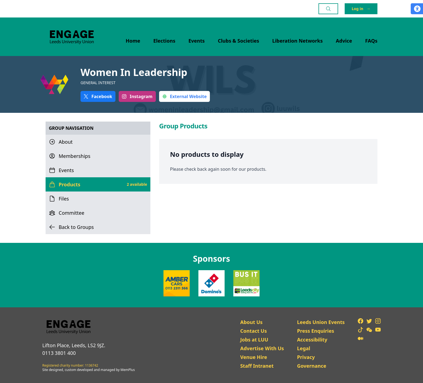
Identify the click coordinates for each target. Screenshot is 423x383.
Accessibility (312, 339)
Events (197, 40)
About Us (251, 322)
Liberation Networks (297, 40)
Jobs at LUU (254, 339)
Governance (311, 366)
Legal (303, 348)
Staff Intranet (256, 366)
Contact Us (253, 331)
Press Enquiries (315, 331)
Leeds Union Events (321, 322)
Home (133, 40)
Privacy (306, 357)
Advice (344, 40)
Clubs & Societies (238, 40)
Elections (164, 40)
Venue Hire (253, 357)
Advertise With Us (262, 348)
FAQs (371, 40)
